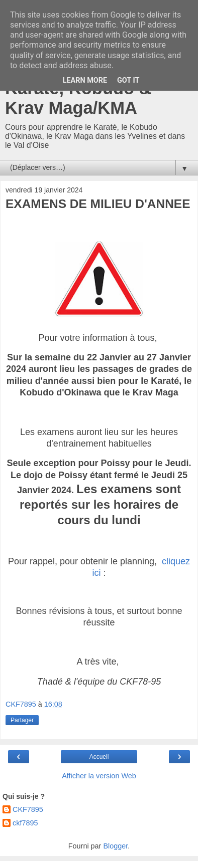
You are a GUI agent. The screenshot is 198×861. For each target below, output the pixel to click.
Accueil (99, 756)
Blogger (115, 846)
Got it (128, 80)
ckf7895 (25, 823)
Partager (22, 720)
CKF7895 (28, 809)
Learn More (85, 80)
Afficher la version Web (99, 776)
